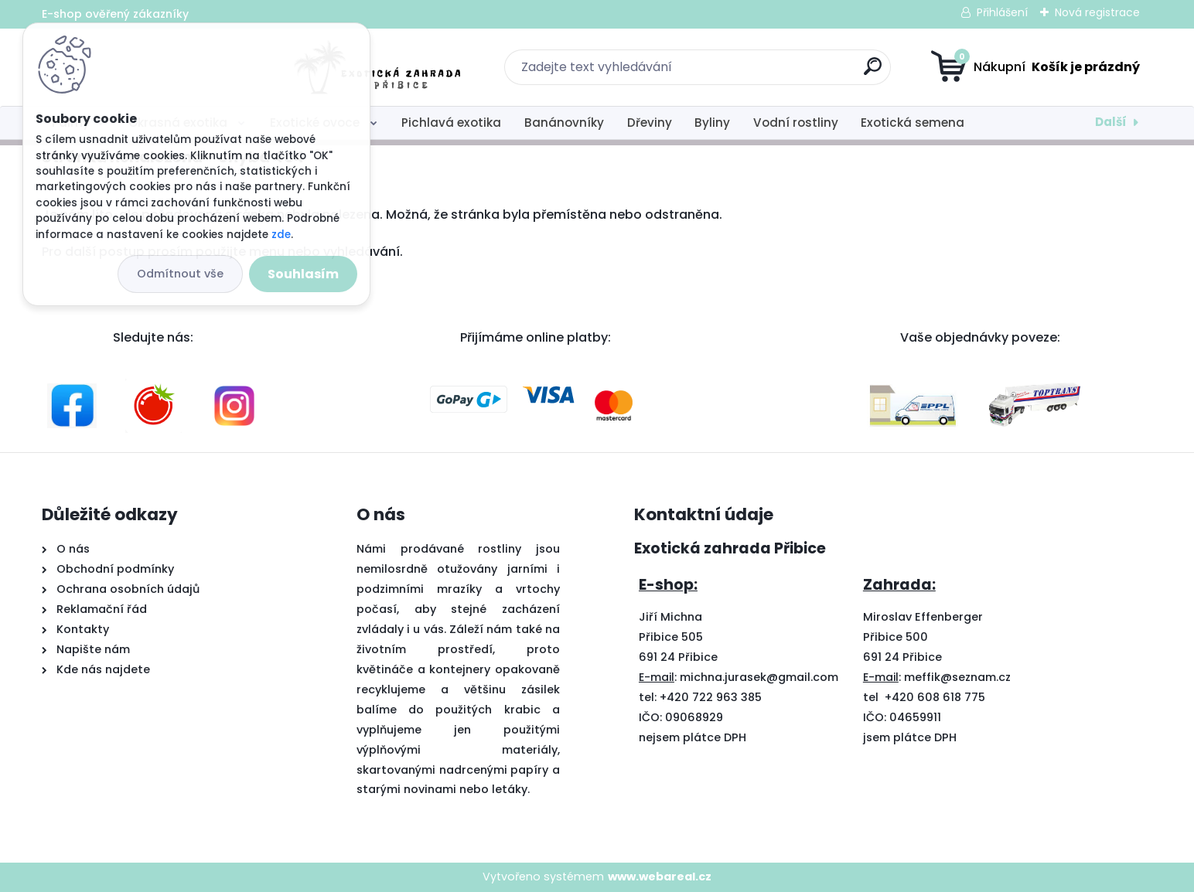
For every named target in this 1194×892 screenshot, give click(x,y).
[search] (750, 72)
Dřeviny (649, 122)
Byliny (712, 122)
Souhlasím (303, 274)
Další (1111, 122)
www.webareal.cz (659, 876)
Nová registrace (1097, 12)
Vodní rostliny (795, 122)
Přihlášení (1002, 12)
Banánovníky (564, 122)
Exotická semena (912, 122)
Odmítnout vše (180, 273)
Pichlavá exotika (451, 122)
